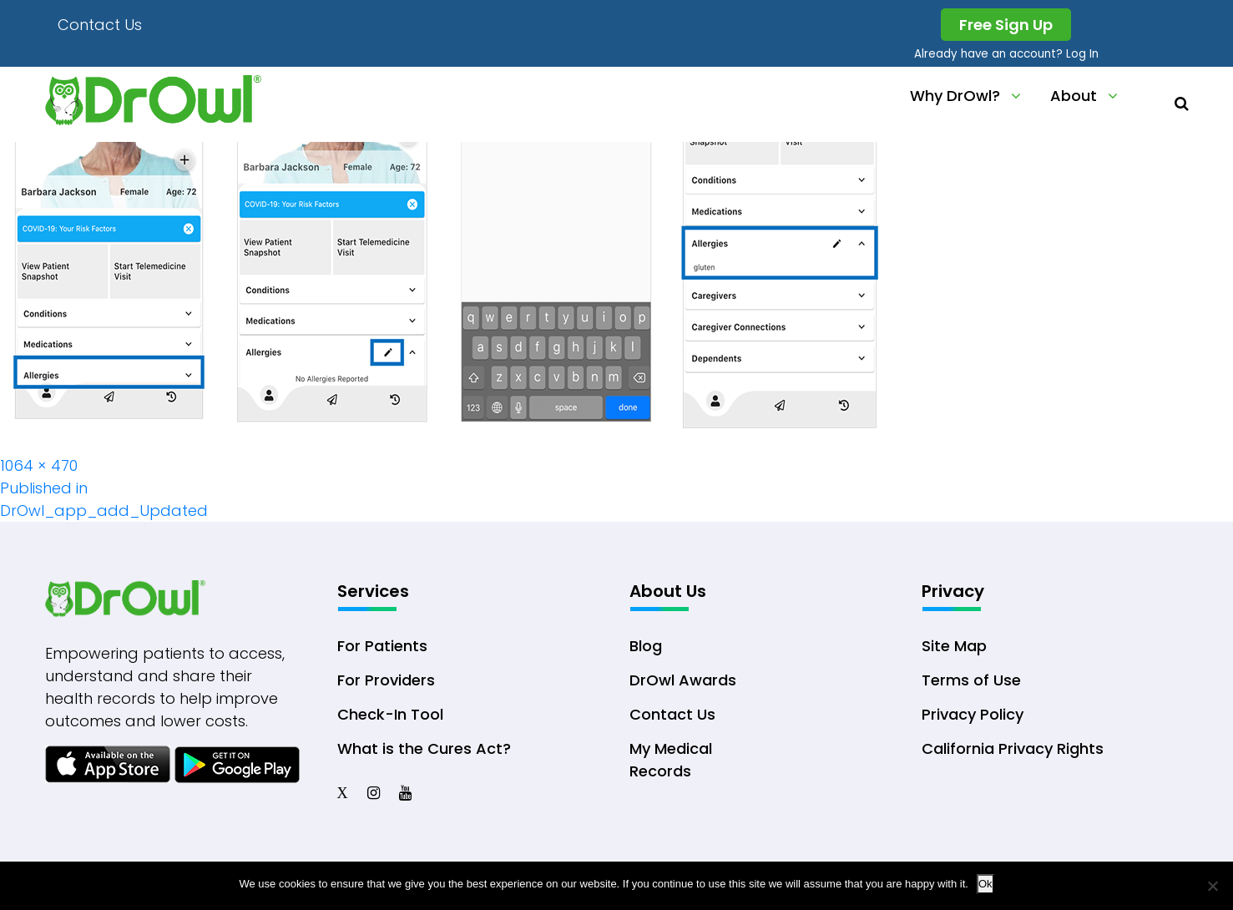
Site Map (954, 645)
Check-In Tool (390, 714)
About (1073, 95)
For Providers (386, 680)
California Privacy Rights (1013, 748)
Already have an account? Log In (1006, 54)
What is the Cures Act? (424, 748)
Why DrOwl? (955, 95)
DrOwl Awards (682, 680)
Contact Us (100, 24)
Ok (985, 883)
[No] (1212, 885)
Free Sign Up (1006, 24)
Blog (645, 645)
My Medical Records (670, 759)
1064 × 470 (39, 465)
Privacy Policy (972, 714)
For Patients (382, 645)
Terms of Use (971, 680)
